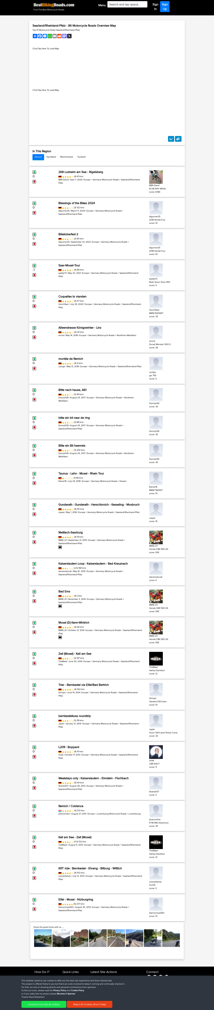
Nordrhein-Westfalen (126, 335)
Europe (87, 179)
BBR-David (63, 179)
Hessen (123, 481)
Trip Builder (68, 983)
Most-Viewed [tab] (66, 156)
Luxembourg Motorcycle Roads (111, 813)
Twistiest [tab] (81, 156)
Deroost (94, 992)
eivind (61, 335)
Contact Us (67, 989)
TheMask (62, 661)
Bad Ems (64, 591)
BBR (105, 976)
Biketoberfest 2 (68, 234)
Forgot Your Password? (45, 986)
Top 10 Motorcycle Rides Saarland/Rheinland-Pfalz (56, 30)
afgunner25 (63, 210)
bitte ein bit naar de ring (74, 417)
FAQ (36, 992)
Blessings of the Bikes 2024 (76, 203)
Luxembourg (135, 813)
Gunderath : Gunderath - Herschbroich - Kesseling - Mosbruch (98, 504)
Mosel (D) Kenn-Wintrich (73, 622)
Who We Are (68, 986)
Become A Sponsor (43, 989)
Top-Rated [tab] (51, 156)
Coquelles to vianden (72, 296)
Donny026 (63, 397)
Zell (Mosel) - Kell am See (74, 653)
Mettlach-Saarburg (70, 532)
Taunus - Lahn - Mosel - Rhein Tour (81, 473)
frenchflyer (63, 304)
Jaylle (61, 723)
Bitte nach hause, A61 (72, 390)
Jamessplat (95, 983)
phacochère (64, 813)
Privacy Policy (71, 1006)
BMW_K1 (62, 540)
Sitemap (60, 1006)
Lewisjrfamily (64, 876)
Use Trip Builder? (42, 979)
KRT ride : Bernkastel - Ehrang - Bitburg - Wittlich (90, 868)
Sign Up (165, 6)
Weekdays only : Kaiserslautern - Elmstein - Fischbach (93, 778)
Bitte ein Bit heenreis (71, 445)
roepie (61, 512)
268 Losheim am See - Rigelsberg (80, 172)
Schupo (62, 692)
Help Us (66, 992)
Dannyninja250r (66, 907)
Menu (102, 5)
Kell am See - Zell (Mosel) (74, 837)
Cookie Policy (85, 1006)
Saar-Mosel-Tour (69, 265)
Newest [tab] (38, 156)
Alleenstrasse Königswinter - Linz (79, 327)
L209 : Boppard (68, 747)
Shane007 (63, 785)
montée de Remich (70, 359)
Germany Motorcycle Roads (106, 179)
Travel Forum (68, 979)
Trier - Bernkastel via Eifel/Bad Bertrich (83, 685)
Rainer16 (62, 481)
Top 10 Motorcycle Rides (73, 976)
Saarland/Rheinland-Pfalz (70, 214)
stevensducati (65, 571)
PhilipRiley (95, 986)
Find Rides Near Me (43, 976)
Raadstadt (114, 986)
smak (60, 754)
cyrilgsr (61, 366)
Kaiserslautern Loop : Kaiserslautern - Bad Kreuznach (93, 563)
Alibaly (93, 979)
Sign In (155, 6)
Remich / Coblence (70, 806)
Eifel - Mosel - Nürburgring (75, 899)
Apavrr (93, 976)
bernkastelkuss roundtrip (74, 716)
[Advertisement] (107, 69)
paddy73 (62, 273)
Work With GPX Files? (44, 983)
